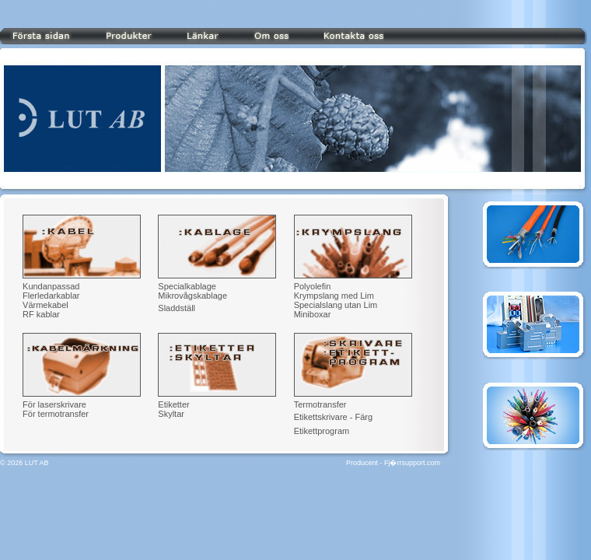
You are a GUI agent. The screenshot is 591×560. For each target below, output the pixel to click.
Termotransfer (320, 404)
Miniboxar (312, 314)
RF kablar (41, 314)
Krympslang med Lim (334, 295)
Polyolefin (312, 286)
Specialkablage (187, 286)
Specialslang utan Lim (336, 305)
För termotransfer (56, 413)
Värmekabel (45, 305)
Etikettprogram (322, 431)
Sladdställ (176, 308)
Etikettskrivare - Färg (333, 417)
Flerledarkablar (51, 295)
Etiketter (173, 404)
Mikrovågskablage (192, 295)
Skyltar (171, 413)
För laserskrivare (54, 404)
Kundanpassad (51, 286)
